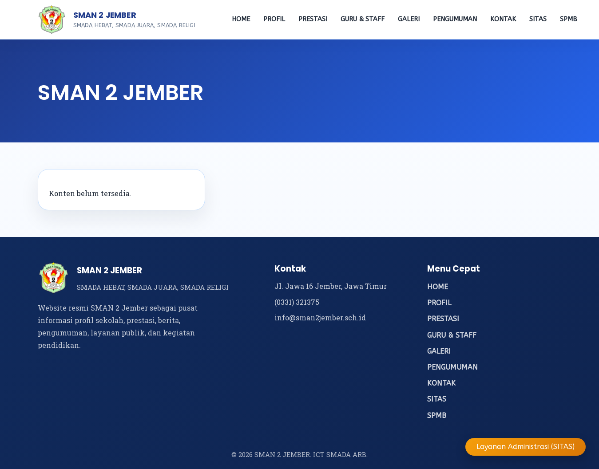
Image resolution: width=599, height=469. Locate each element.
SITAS (538, 19)
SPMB (568, 19)
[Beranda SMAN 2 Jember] (52, 19)
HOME (241, 19)
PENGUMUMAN (455, 19)
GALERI (409, 19)
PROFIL (274, 19)
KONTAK (503, 19)
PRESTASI (312, 19)
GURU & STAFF (363, 19)
